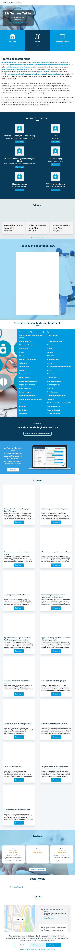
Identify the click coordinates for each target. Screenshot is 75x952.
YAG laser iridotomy (53, 414)
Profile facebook (18, 887)
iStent (21, 403)
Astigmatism (23, 363)
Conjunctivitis (23, 348)
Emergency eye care (53, 406)
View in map (20, 919)
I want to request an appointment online (37, 433)
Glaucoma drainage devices (28, 381)
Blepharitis (50, 374)
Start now (13, 469)
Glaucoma (50, 348)
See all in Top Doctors (38, 869)
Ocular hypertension (53, 359)
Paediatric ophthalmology (27, 359)
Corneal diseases (24, 374)
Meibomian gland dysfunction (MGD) (31, 399)
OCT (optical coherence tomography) (59, 367)
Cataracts (50, 345)
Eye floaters (50, 352)
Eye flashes (23, 410)
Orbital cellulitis (24, 367)
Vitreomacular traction (54, 410)
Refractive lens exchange (27, 395)
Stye (48, 332)
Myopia (21, 352)
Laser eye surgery (25, 392)
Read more (19, 142)
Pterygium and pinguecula (27, 345)
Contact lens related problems (56, 395)
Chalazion (50, 388)
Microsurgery (51, 363)
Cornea (49, 370)
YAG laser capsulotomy (54, 341)
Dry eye (21, 356)
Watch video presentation (18, 22)
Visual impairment (25, 388)
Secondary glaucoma (53, 385)
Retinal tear (23, 414)
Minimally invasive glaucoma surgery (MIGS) (31, 337)
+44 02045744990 (49, 918)
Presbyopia (50, 356)
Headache (22, 370)
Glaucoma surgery (25, 341)
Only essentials (37, 945)
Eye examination (24, 377)
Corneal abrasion (52, 392)
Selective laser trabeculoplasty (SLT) (58, 403)
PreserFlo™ (22, 406)
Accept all (53, 945)
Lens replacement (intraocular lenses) (31, 332)
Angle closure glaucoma (27, 385)
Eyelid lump (50, 399)
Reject (22, 945)
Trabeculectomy (52, 377)
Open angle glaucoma (54, 381)
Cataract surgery (52, 335)
